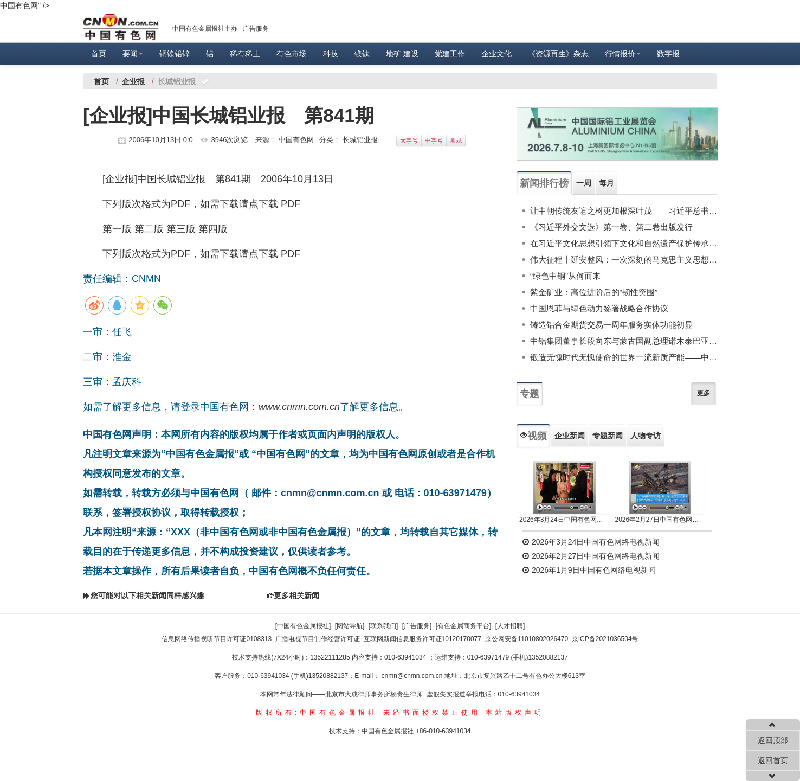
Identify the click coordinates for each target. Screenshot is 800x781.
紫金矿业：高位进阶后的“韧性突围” (593, 292)
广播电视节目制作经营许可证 (317, 639)
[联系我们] (383, 626)
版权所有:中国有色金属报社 (317, 712)
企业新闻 (569, 435)
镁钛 (362, 53)
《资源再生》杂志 (558, 53)
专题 (529, 393)
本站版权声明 (515, 712)
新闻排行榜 (544, 183)
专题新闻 (607, 435)
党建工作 (450, 53)
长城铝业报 (360, 140)
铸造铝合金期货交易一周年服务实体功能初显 (611, 324)
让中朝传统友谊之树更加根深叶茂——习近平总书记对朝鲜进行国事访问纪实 (623, 210)
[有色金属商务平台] (464, 626)
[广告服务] (417, 626)
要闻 (132, 53)
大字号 (409, 140)
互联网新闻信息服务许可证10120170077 (422, 639)
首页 (98, 53)
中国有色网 (296, 140)
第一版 (117, 228)
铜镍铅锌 (174, 53)
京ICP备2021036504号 (605, 639)
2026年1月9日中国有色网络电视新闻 (589, 570)
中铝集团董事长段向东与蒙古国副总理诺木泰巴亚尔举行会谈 (623, 340)
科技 (330, 53)
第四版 (213, 228)
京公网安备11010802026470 (526, 639)
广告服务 (256, 29)
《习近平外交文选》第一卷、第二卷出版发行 (611, 227)
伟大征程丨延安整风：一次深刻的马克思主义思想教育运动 (623, 259)
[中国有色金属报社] (303, 626)
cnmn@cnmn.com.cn (413, 676)
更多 (703, 393)
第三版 (181, 228)
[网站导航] (350, 626)
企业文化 (496, 53)
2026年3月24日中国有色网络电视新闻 (564, 519)
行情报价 (623, 53)
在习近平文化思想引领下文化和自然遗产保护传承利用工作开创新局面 (623, 243)
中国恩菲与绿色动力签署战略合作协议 (599, 308)
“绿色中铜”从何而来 (565, 275)
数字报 (668, 53)
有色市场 (291, 53)
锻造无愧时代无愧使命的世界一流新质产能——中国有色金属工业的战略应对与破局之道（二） (623, 357)
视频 (533, 436)
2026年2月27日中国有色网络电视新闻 (660, 519)
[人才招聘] (510, 626)
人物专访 (645, 435)
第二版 (149, 228)
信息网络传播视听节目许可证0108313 (217, 639)
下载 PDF (279, 204)
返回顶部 (773, 740)
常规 (456, 140)
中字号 (434, 140)
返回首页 (773, 760)
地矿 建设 (402, 53)
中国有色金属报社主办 (204, 29)
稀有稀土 (245, 53)
